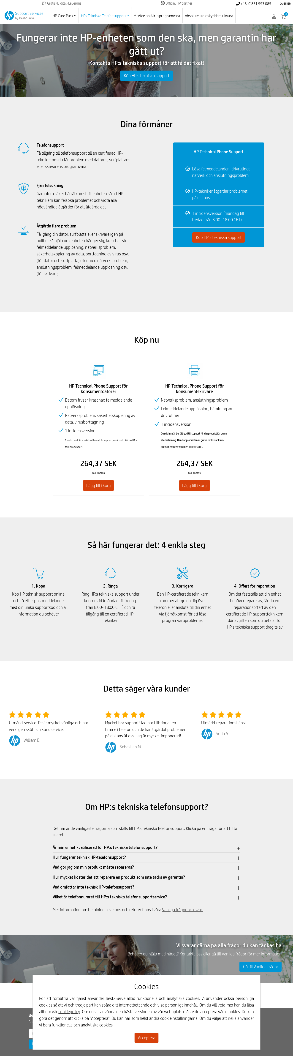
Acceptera (146, 1037)
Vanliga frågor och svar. (182, 909)
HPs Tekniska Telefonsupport (105, 15)
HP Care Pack (64, 15)
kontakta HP (195, 447)
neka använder (241, 1018)
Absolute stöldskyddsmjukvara (209, 15)
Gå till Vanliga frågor (260, 966)
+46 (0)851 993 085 (253, 3)
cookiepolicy (69, 1011)
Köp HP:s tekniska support (146, 75)
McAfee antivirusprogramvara (157, 15)
